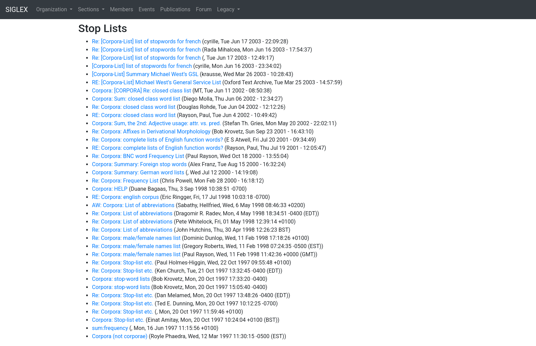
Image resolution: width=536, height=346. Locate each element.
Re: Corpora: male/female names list (136, 238)
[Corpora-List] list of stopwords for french (142, 66)
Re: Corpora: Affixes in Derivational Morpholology (151, 131)
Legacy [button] (226, 9)
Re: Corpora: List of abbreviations (132, 213)
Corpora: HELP (110, 189)
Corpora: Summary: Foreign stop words (139, 164)
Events (146, 9)
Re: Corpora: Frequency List (125, 180)
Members (121, 9)
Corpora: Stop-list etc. (118, 320)
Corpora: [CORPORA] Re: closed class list (141, 90)
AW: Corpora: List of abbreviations (133, 205)
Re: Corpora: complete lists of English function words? (157, 139)
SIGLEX (16, 9)
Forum (204, 9)
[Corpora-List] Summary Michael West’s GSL (145, 74)
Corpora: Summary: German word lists (138, 172)
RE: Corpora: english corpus (125, 197)
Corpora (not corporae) (119, 336)
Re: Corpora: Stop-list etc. (122, 262)
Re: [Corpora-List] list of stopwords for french (146, 41)
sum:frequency (110, 328)
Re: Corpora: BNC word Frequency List (138, 156)
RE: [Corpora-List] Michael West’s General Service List (156, 82)
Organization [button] (52, 9)
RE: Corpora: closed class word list (134, 115)
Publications (175, 9)
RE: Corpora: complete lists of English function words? (157, 148)
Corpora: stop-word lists (121, 279)
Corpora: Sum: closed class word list (136, 99)
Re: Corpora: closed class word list (133, 107)
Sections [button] (89, 9)
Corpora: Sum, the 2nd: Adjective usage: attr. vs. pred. (156, 123)
